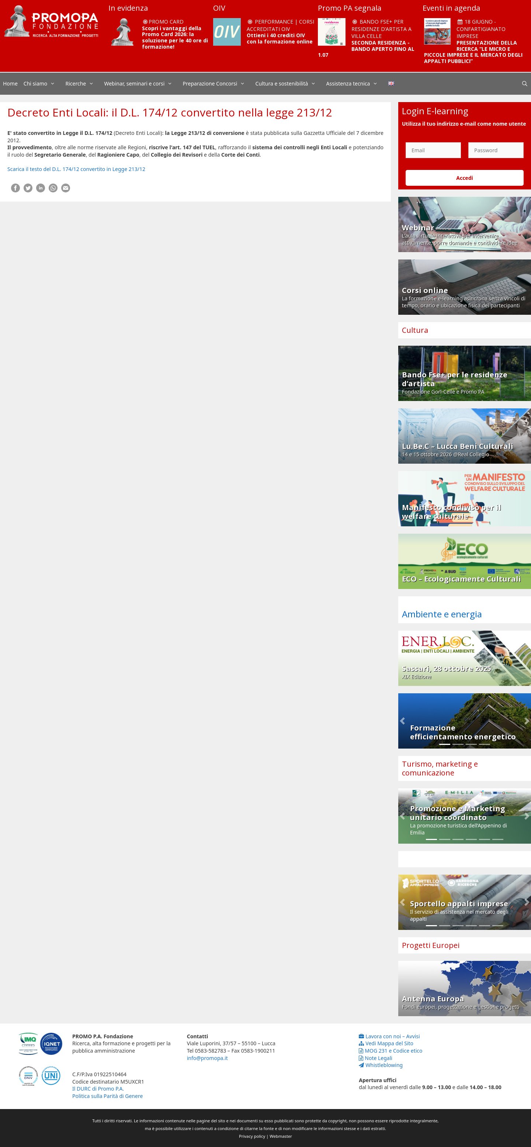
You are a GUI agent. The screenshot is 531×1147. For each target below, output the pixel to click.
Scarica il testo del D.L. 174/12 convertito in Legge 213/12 (76, 168)
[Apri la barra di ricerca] (524, 84)
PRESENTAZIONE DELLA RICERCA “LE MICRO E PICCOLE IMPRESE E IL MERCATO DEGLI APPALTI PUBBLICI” (473, 52)
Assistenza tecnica (355, 84)
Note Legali (375, 1057)
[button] (402, 721)
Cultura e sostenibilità (289, 84)
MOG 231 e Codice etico (390, 1050)
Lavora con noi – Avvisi (389, 1036)
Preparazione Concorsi (218, 84)
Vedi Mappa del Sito (386, 1043)
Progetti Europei (430, 945)
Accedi (464, 177)
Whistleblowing (381, 1064)
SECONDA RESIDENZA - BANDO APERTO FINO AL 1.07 (366, 49)
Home (10, 83)
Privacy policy (252, 1136)
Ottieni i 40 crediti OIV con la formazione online (280, 38)
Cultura (415, 330)
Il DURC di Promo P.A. (98, 1088)
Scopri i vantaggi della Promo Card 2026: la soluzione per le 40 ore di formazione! (175, 37)
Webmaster (281, 1136)
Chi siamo (43, 84)
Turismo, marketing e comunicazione (440, 768)
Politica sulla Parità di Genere (107, 1095)
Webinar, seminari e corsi (142, 84)
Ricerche (83, 84)
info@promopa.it (207, 1057)
